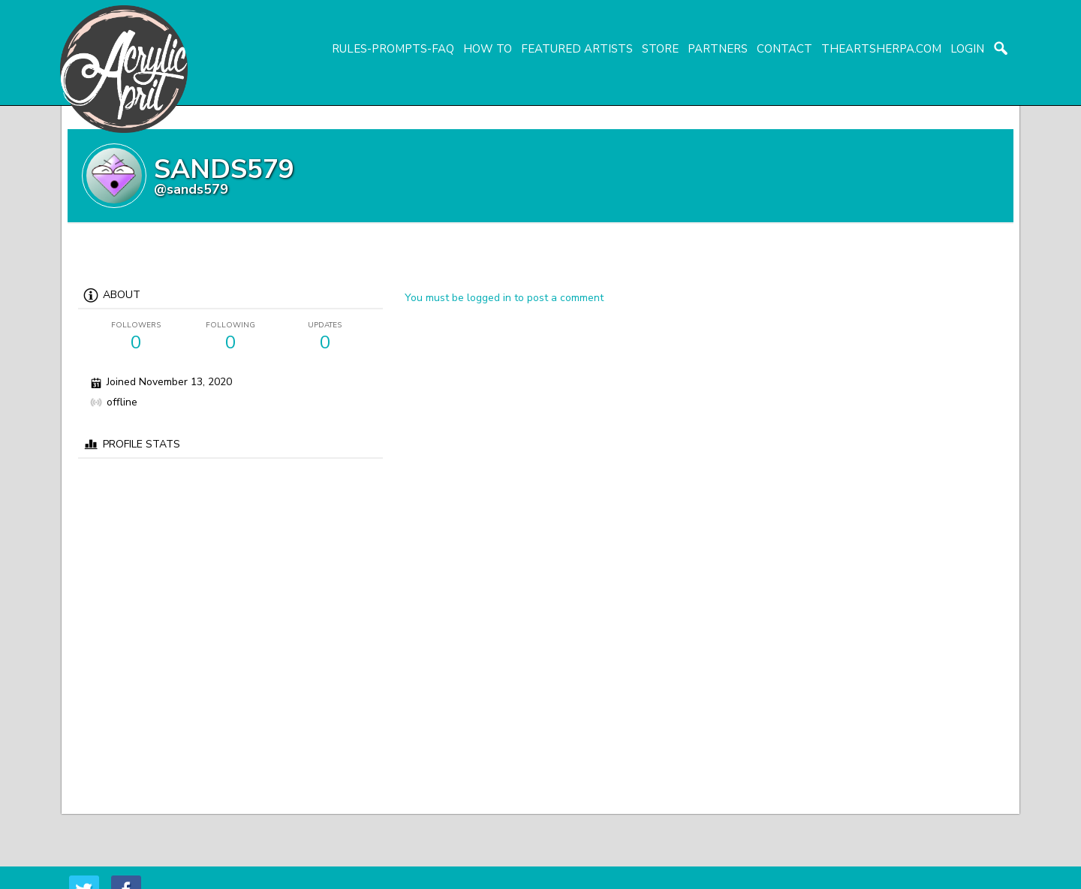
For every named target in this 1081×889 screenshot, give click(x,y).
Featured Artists (577, 48)
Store (660, 48)
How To (487, 48)
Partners (718, 48)
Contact (784, 48)
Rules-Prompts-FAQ (393, 48)
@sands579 (191, 189)
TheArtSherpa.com (881, 48)
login (967, 48)
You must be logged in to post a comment (504, 298)
